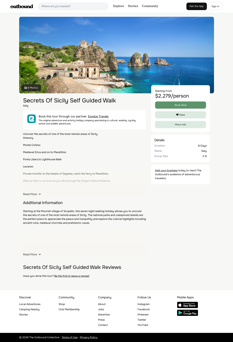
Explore (118, 6)
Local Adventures (29, 304)
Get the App (197, 6)
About (102, 304)
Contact (103, 325)
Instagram (144, 304)
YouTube (143, 325)
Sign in (215, 6)
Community (150, 6)
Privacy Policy (88, 337)
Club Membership (69, 309)
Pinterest (143, 314)
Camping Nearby (29, 309)
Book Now (181, 105)
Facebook (144, 309)
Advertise (104, 314)
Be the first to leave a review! (71, 276)
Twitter (142, 319)
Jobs (101, 309)
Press (101, 319)
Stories (133, 6)
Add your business (166, 170)
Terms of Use (69, 337)
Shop (62, 304)
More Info (180, 124)
